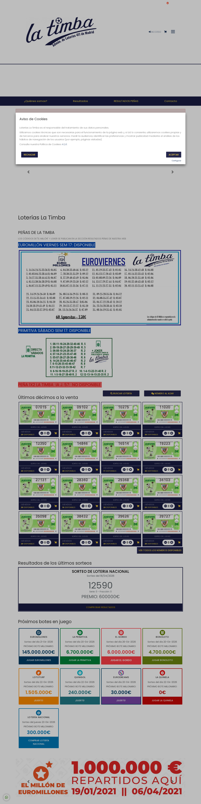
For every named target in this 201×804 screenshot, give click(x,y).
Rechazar (29, 154)
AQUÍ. (64, 144)
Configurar (176, 160)
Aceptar (174, 154)
